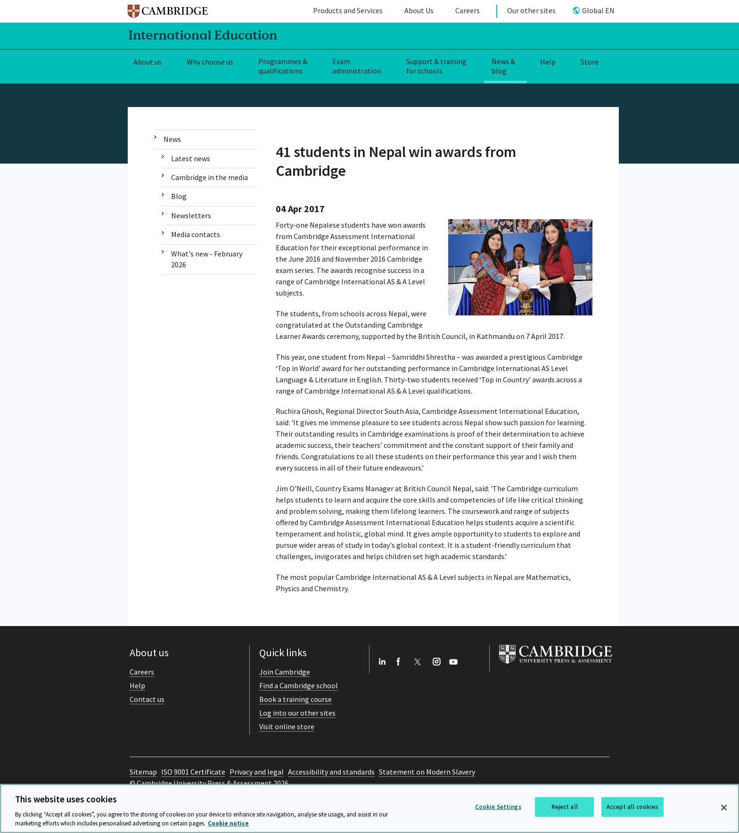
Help (548, 61)
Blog (179, 196)
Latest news (190, 158)
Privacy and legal (257, 771)
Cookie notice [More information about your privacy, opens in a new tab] (228, 823)
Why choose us (210, 61)
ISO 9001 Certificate (193, 771)
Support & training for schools (436, 66)
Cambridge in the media (209, 177)
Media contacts (195, 234)
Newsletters (191, 215)
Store (590, 61)
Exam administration (356, 66)
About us (147, 61)
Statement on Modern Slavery (427, 771)
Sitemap (143, 771)
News (172, 139)
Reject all (564, 807)
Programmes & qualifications (282, 66)
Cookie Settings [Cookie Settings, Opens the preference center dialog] (498, 807)
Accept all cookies (632, 807)
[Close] (724, 807)
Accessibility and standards (331, 771)
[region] (369, 808)
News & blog (503, 66)
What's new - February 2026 (206, 259)
